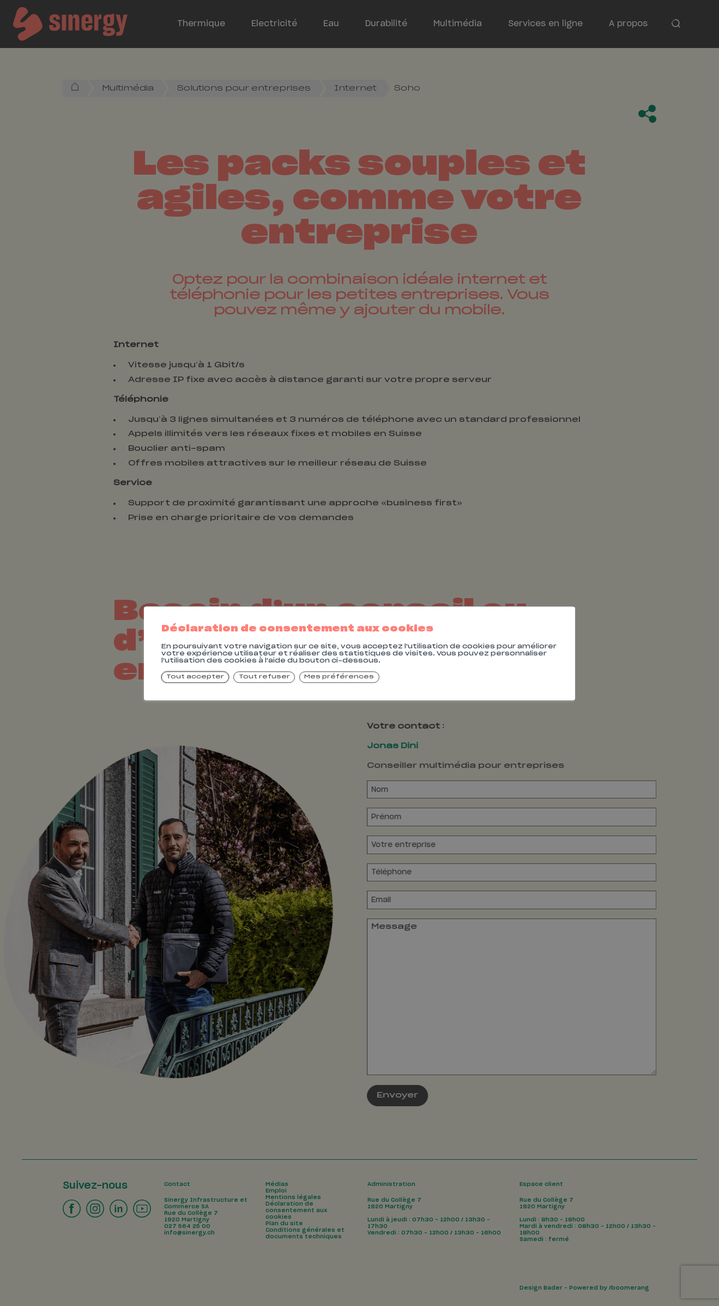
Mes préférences (339, 677)
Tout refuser (264, 677)
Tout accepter (195, 677)
